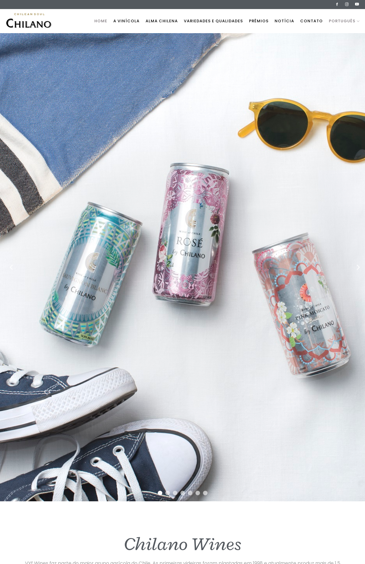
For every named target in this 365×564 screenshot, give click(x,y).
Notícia (284, 21)
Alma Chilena (162, 21)
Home (100, 21)
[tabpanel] (182, 267)
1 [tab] (160, 493)
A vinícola (126, 21)
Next (356, 267)
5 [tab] (190, 493)
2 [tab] (167, 493)
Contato (311, 21)
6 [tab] (197, 493)
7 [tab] (205, 493)
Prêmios (259, 21)
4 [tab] (182, 493)
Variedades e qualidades (213, 21)
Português (344, 21)
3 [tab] (175, 493)
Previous (9, 267)
